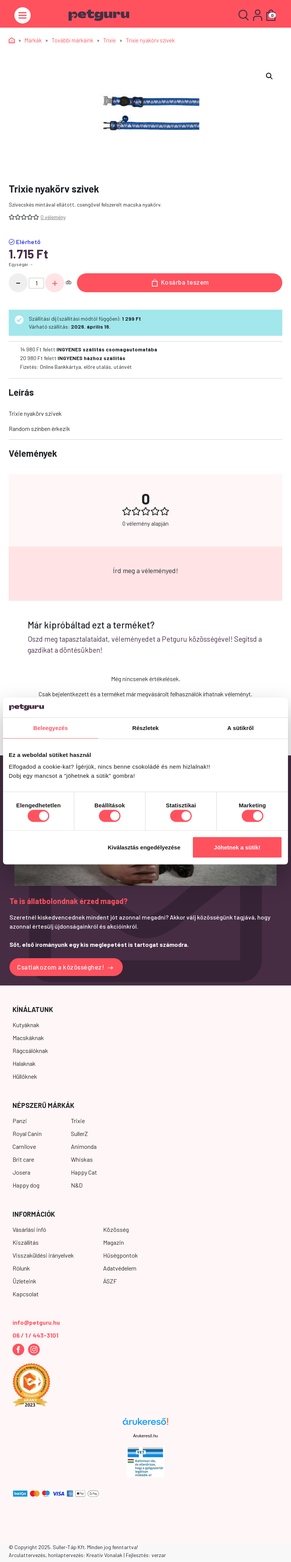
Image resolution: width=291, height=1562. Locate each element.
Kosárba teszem (180, 282)
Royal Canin (27, 1133)
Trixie (109, 40)
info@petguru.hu (36, 1322)
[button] (269, 76)
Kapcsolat (26, 1293)
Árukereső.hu (145, 1436)
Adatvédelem (119, 1268)
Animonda (84, 1146)
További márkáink (72, 40)
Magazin (113, 1242)
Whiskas (82, 1159)
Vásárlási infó (29, 1229)
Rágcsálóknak (30, 1050)
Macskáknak (28, 1037)
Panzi (20, 1120)
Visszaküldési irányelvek (43, 1255)
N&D (77, 1185)
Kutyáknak (26, 1024)
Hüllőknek (25, 1076)
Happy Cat (84, 1172)
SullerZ (79, 1133)
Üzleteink (24, 1281)
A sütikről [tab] (240, 727)
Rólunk (21, 1268)
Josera (21, 1172)
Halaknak (24, 1063)
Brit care (23, 1159)
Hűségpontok (120, 1255)
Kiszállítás (26, 1242)
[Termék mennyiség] (36, 283)
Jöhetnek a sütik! (237, 847)
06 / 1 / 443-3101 (35, 1335)
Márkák (33, 40)
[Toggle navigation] (22, 15)
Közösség (116, 1229)
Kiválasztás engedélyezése (144, 847)
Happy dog (26, 1185)
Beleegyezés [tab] (50, 727)
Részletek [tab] (145, 727)
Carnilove (24, 1146)
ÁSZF (110, 1281)
